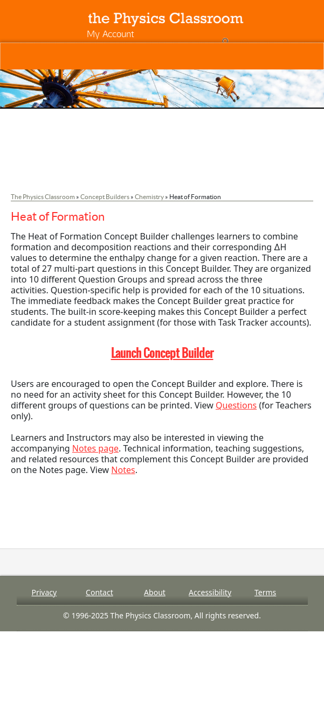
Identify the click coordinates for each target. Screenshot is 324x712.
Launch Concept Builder (162, 353)
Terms (265, 592)
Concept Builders (104, 196)
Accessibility (210, 592)
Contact (99, 592)
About (155, 592)
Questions (236, 405)
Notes (123, 470)
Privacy (44, 592)
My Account (110, 33)
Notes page (95, 448)
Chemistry (149, 196)
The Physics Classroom (43, 196)
